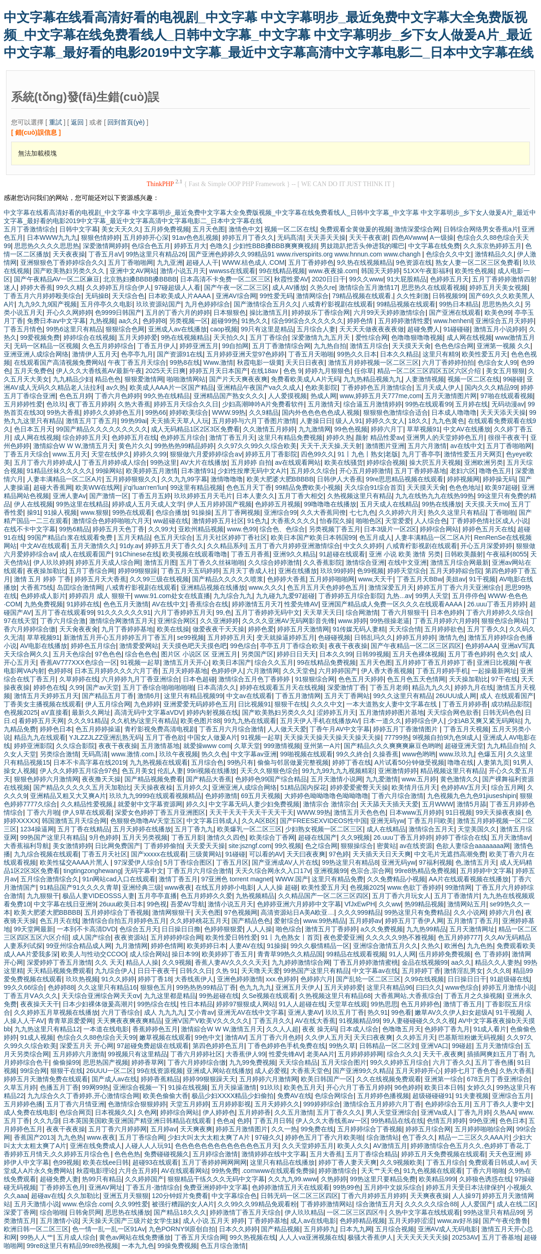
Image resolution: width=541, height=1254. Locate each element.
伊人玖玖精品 (304, 1212)
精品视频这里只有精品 (452, 770)
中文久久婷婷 (362, 545)
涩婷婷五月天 (336, 712)
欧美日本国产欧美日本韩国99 (313, 537)
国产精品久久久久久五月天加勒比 (82, 787)
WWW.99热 (228, 412)
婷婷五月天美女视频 (498, 287)
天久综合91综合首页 (374, 487)
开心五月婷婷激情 (365, 470)
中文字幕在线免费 (434, 246)
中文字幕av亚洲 (254, 754)
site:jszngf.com (250, 845)
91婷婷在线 (83, 604)
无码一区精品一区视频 (46, 345)
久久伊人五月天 (327, 1037)
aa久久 (128, 320)
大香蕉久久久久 (293, 520)
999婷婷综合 (321, 1104)
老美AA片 (320, 1054)
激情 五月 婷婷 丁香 (42, 579)
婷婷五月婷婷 (415, 637)
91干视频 (482, 579)
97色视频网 (240, 912)
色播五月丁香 (59, 1087)
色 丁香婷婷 (491, 954)
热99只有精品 (102, 1179)
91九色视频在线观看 (432, 1170)
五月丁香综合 (268, 337)
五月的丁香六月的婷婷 (177, 312)
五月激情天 (324, 404)
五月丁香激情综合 (30, 229)
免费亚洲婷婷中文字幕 (215, 1187)
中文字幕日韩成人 (212, 820)
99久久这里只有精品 (402, 695)
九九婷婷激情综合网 (301, 962)
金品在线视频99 (425, 962)
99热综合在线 (157, 1004)
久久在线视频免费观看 (388, 1079)
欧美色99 (498, 312)
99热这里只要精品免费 (383, 1179)
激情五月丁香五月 (92, 420)
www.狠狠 (95, 512)
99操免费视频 (177, 1245)
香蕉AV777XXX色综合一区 (78, 662)
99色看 (401, 1012)
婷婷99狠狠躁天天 (209, 1079)
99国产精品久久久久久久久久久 (102, 429)
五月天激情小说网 (336, 779)
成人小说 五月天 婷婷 (214, 1220)
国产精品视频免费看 (153, 779)
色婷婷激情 (221, 795)
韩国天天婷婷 (380, 271)
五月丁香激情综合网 (281, 345)
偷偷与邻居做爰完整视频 (293, 762)
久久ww (390, 904)
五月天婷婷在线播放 (142, 829)
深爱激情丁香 (346, 687)
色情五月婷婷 (446, 1120)
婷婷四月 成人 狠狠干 (100, 595)
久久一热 (284, 1129)
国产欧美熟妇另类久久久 (69, 271)
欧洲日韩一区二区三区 (36, 1229)
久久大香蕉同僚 (323, 512)
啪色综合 (289, 929)
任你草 (363, 370)
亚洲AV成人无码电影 (448, 1229)
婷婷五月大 (190, 246)
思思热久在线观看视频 (433, 287)
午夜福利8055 (506, 554)
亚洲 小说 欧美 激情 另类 (405, 554)
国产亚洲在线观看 (455, 312)
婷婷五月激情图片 (241, 1129)
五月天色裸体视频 (418, 654)
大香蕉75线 (37, 587)
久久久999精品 (359, 912)
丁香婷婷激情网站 (326, 1204)
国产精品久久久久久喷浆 (227, 579)
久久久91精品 (87, 720)
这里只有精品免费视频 (290, 437)
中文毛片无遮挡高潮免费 (449, 854)
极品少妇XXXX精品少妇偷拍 (233, 1095)
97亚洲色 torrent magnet (236, 879)
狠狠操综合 (357, 845)
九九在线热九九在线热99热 (434, 495)
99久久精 (69, 287)
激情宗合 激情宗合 (330, 804)
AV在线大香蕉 (315, 1020)
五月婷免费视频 (166, 229)
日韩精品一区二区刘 (388, 1045)
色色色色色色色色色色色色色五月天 (227, 1145)
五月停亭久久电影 (106, 304)
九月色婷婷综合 (207, 304)
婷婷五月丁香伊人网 (414, 920)
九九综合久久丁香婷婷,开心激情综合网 (83, 1095)
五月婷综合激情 (215, 1154)
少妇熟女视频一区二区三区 (324, 829)
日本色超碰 (199, 679)
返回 (77, 122)
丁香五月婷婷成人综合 (114, 462)
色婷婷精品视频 (362, 1220)
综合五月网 (507, 787)
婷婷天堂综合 (406, 570)
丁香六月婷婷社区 (196, 1054)
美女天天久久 (120, 229)
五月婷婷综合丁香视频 (116, 912)
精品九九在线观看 (40, 737)
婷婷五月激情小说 (508, 987)
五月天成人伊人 (438, 387)
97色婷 (339, 854)
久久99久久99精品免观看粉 (257, 1204)
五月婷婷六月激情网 (268, 1079)
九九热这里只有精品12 (47, 1029)
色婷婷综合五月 (447, 1104)
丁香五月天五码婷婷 (190, 570)
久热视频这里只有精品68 (335, 995)
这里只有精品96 (390, 987)
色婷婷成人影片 (43, 595)
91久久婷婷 (118, 979)
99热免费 (224, 1170)
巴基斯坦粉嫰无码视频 (470, 1037)
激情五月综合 (369, 345)
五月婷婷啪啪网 (331, 579)
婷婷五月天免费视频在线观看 (443, 1154)
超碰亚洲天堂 (464, 745)
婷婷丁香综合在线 (461, 837)
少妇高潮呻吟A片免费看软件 (263, 404)
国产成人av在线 (114, 1079)
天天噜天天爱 (260, 970)
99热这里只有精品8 (350, 862)
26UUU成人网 (456, 695)
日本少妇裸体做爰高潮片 (98, 1004)
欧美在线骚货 (343, 462)
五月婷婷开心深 (145, 237)
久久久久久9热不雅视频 (400, 937)
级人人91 (349, 420)
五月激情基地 (160, 745)
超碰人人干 (202, 262)
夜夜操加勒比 (46, 570)
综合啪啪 (53, 1212)
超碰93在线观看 (155, 1162)
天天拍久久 (229, 337)
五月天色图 (209, 229)
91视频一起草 (140, 662)
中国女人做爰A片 (212, 737)
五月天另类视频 (145, 837)
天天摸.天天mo (486, 504)
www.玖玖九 (456, 754)
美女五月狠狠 (505, 370)
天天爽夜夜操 (429, 1195)
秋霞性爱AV (291, 279)
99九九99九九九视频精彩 (338, 770)
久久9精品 (264, 412)
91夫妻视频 (472, 1095)
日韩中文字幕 (78, 229)
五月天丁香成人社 (248, 570)
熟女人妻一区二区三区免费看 (477, 262)
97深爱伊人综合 (137, 862)
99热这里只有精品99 (493, 1212)
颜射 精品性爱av (379, 437)
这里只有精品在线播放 (282, 1162)
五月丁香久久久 (339, 1112)
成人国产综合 (91, 937)
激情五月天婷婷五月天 (46, 695)
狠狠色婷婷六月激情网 (46, 779)
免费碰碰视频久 (166, 1154)
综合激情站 (383, 1137)
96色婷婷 (407, 1087)
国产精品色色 (250, 920)
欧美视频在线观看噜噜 (194, 554)
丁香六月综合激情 (397, 795)
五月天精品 (134, 537)
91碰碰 (235, 854)
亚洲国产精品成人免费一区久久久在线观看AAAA (392, 604)
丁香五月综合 (445, 1162)
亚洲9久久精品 (294, 554)
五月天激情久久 (93, 545)
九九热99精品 (426, 929)
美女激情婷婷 (72, 845)
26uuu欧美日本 (121, 904)
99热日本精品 (459, 304)
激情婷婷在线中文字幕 (274, 1154)
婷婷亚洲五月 (199, 345)
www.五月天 (70, 454)
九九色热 (480, 945)
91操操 (201, 512)
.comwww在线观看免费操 (278, 1170)
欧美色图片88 (200, 720)
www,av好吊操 (458, 1220)
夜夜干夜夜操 (348, 645)
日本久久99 (336, 654)
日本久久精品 (399, 354)
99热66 (155, 412)
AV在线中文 (169, 604)
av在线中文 (466, 445)
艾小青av (201, 1012)
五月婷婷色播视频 (383, 1095)
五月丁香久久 (486, 629)
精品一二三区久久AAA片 (474, 1137)
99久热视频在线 (253, 1237)
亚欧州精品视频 (201, 529)
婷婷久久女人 (385, 420)
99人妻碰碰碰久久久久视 (419, 1020)
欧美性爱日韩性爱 (231, 937)
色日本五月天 (33, 429)
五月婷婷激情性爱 (404, 320)
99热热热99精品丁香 (206, 987)
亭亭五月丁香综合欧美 (292, 645)
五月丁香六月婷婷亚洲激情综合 (294, 545)
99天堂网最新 (34, 929)
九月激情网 (131, 945)
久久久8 (498, 970)
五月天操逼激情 (233, 1087)
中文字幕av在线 (375, 970)
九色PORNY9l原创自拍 (182, 1229)
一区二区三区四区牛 (356, 1212)
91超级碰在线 (509, 979)
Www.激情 (218, 362)
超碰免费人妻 (59, 1179)
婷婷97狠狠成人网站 (245, 1004)
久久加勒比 (83, 1195)
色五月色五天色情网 (416, 679)
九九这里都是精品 (170, 995)
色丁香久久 (418, 1137)
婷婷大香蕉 (36, 287)
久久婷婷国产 (144, 1179)
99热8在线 (185, 362)
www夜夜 (178, 887)
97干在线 (504, 679)
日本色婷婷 (446, 612)
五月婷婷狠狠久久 (131, 479)
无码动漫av (507, 404)
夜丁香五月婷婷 (91, 404)
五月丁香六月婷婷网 (117, 1129)
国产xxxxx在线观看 (158, 854)
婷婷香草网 (147, 1062)
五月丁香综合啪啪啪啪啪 (158, 687)
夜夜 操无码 (319, 1029)
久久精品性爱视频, (87, 804)
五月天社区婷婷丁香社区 (231, 537)
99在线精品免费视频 (326, 662)
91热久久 (254, 320)
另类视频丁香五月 (335, 529)
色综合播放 (171, 512)
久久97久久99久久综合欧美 (257, 445)
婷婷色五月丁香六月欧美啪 (324, 1137)
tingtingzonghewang (92, 870)
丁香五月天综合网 (200, 1237)
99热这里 (163, 462)
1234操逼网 (37, 829)
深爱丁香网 (20, 1212)
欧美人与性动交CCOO (93, 954)
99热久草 (342, 1045)
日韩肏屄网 (85, 1212)
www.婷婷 (352, 620)
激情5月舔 (471, 804)
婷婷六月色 (505, 912)
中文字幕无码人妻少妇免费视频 (254, 804)
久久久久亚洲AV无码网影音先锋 (288, 620)
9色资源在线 (414, 262)
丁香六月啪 (43, 812)
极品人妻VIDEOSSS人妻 (98, 895)
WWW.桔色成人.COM (253, 262)
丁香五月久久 (272, 1020)
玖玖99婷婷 (337, 570)
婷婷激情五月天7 (256, 604)
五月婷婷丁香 (421, 970)
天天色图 (208, 912)
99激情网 (458, 887)
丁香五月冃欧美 (430, 820)
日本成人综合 (359, 1029)
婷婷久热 (339, 437)
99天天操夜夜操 (499, 812)
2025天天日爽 (165, 370)
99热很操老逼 (390, 620)
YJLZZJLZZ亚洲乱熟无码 (105, 737)
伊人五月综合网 (108, 704)
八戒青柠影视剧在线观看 (337, 304)
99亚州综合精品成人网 (79, 945)
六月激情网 (263, 670)
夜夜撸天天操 (101, 779)
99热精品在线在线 (397, 1120)
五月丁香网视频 (237, 512)
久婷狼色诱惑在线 (485, 1179)
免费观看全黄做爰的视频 (355, 229)
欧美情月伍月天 (414, 787)
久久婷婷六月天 (401, 512)
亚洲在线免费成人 (96, 1145)
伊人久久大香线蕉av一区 (331, 1120)
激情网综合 (312, 295)
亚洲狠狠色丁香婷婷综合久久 (62, 262)
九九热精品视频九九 (372, 379)
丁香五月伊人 (156, 345)
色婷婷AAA (481, 645)
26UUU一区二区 (109, 1070)
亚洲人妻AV (305, 1012)
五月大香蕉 (326, 1154)
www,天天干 (375, 579)
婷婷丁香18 (154, 979)
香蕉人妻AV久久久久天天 (231, 962)
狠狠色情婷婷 (100, 237)
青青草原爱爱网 (70, 1020)
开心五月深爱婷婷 (486, 545)
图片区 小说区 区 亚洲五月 (199, 654)
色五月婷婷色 (420, 1004)
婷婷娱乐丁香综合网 (321, 312)
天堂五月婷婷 (189, 1104)
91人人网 (402, 954)
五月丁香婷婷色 (311, 262)
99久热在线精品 (167, 395)
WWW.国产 (291, 879)
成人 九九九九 (164, 1012)
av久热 (116, 387)
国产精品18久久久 (180, 1212)
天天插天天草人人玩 (179, 420)
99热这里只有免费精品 (417, 912)
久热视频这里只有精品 (359, 495)
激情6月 (149, 695)
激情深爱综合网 (417, 229)
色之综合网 (321, 845)
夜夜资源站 (130, 937)
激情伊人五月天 (95, 354)
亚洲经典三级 (141, 887)
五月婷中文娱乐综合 (393, 1187)
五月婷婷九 (320, 1229)
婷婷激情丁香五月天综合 (245, 1212)
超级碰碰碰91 (432, 1095)
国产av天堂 (102, 687)
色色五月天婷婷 (361, 679)
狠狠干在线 (290, 704)
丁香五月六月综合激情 (231, 729)
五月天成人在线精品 (389, 504)
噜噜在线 (460, 762)
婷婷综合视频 (386, 462)
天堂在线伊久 (110, 454)
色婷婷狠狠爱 (223, 929)
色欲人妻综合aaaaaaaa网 (473, 845)
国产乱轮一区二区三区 (368, 979)
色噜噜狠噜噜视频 (417, 337)
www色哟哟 (418, 754)
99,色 (223, 612)
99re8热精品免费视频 (426, 870)
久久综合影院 (75, 745)
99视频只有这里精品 (137, 1054)
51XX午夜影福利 (428, 271)
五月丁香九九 (193, 829)
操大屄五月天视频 (435, 462)
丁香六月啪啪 (485, 1170)
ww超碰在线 (170, 520)
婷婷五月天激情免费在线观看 (46, 1079)
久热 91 (226, 970)
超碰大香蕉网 (52, 487)
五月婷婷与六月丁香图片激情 (254, 420)
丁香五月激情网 (298, 695)
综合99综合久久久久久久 (308, 320)
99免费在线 (317, 1129)
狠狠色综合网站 (504, 620)
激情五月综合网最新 (459, 562)
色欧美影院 (321, 387)
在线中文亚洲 (407, 562)
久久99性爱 (131, 1204)
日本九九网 (356, 1229)
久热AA (504, 1112)
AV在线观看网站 (184, 1170)
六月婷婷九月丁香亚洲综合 (140, 679)
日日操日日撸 (181, 929)
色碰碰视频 (334, 637)
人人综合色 (431, 520)
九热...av (398, 595)
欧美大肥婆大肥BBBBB (280, 479)
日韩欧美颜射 (463, 554)
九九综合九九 (232, 595)
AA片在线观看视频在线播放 (469, 879)
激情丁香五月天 (232, 437)
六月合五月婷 (137, 1170)
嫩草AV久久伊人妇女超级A (453, 1012)
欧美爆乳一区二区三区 (249, 829)
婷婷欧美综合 (188, 412)
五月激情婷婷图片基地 (391, 712)
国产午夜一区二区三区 (236, 287)
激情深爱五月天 (391, 587)
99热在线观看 (132, 512)
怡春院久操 (336, 520)
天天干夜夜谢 (368, 237)
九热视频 (102, 320)
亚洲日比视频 (496, 662)
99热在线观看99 (428, 404)
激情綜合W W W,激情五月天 (74, 445)
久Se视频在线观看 (268, 995)
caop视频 (223, 329)
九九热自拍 (330, 345)
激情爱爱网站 (138, 645)
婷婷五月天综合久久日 (186, 404)
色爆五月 (491, 754)
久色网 (147, 1112)
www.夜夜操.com (333, 271)
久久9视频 (355, 837)
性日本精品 (196, 1004)
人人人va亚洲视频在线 (311, 1237)
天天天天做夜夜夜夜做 (371, 329)
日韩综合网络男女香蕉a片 (480, 229)
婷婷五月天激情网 (303, 629)
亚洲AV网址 (105, 1187)
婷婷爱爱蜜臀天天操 (359, 787)
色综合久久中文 (448, 254)
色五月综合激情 (223, 1245)
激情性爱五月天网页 (473, 454)
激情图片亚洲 (385, 445)
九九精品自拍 (506, 745)
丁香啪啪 (502, 512)
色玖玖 (56, 404)
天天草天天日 (322, 612)
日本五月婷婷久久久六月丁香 (117, 670)
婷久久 (195, 804)
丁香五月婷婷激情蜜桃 (365, 962)
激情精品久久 (494, 254)
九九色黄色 (448, 420)
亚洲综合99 (280, 512)
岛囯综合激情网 (79, 587)
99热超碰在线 (219, 995)
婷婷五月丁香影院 (271, 454)
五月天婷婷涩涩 (411, 1220)
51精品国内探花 (303, 787)
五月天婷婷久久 (277, 1104)
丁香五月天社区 (104, 854)
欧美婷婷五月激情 (152, 470)
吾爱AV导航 (187, 904)
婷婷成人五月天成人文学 (147, 504)
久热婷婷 (334, 1179)
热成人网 (323, 395)
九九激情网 (314, 429)
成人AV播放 (289, 287)
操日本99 (185, 954)
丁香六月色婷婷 (117, 395)
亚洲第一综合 (443, 1079)
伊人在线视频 (33, 504)
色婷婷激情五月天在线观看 (291, 1187)
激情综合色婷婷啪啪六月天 (111, 520)
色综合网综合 (334, 1095)
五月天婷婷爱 (137, 337)
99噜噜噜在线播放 (330, 504)
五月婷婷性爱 (23, 404)
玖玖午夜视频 (178, 754)
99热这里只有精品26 (156, 254)
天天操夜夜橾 (153, 787)
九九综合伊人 (114, 970)
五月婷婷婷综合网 (176, 937)
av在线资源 (415, 845)
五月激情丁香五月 (473, 920)
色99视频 (370, 570)
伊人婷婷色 (219, 1112)
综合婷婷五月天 (85, 437)
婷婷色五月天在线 (488, 529)
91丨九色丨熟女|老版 (367, 454)
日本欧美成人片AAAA (180, 295)
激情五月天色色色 (360, 812)
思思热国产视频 (105, 1062)
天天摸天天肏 (411, 345)
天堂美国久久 (477, 829)
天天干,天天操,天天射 (331, 445)
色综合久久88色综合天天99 (96, 1037)
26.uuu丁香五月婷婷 (496, 604)
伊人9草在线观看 (87, 812)
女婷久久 (480, 1087)
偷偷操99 (66, 1062)
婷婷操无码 (499, 479)
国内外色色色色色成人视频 (321, 412)
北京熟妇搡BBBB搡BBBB (140, 279)
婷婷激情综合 (337, 1170)
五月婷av (163, 1129)
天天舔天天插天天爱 (389, 804)
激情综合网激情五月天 (121, 620)
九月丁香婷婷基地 (127, 629)
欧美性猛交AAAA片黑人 (75, 862)
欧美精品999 (437, 1179)
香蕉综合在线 (208, 604)
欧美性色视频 (474, 271)
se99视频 (190, 637)
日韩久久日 (196, 970)
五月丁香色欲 (164, 737)
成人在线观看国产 (86, 554)
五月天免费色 (33, 370)
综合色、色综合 (282, 529)
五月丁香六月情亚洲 (75, 1104)
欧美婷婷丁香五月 (228, 954)
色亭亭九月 (137, 354)
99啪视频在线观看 (306, 754)
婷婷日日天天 (296, 654)
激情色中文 (245, 229)
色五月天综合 (173, 537)
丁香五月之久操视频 (473, 995)
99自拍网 (235, 345)
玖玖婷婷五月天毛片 (203, 495)
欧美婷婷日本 (206, 945)
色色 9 (292, 370)
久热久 (431, 945)
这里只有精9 (441, 354)
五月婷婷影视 (231, 1104)
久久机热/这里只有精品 (144, 720)
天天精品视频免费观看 (59, 970)
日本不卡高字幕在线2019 (89, 762)
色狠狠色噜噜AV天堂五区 (146, 820)
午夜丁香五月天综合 (137, 362)
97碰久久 (268, 1137)
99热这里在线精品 (82, 504)
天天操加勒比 (468, 679)
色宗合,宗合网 (370, 870)
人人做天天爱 (286, 729)
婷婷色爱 (261, 629)
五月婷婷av (365, 920)
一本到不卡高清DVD (86, 929)
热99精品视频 (424, 904)
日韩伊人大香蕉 (339, 479)
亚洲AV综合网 (236, 295)
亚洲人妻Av (69, 495)
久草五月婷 (20, 1087)
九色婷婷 (147, 704)
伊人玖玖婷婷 (52, 562)
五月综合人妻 (316, 329)
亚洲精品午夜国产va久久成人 (259, 387)
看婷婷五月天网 (41, 720)
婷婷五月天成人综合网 (107, 562)
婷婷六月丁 (387, 429)
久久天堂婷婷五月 (308, 1145)
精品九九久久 (431, 687)
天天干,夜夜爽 (443, 1054)
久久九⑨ (46, 1120)
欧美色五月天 (303, 1087)
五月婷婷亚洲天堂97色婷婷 (245, 354)
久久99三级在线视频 (159, 579)
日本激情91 (197, 470)
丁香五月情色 (23, 329)
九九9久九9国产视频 (47, 304)
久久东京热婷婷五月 (492, 246)
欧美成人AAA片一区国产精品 (172, 387)
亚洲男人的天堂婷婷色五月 (445, 437)
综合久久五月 (274, 662)
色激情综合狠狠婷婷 (137, 1104)
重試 (55, 122)
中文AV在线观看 (44, 545)
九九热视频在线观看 (159, 762)
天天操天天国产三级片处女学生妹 (130, 1220)
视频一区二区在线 (290, 229)
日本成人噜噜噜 (454, 412)
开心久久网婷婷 (69, 312)
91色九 (257, 520)
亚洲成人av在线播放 (177, 329)
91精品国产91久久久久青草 (79, 887)
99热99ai (134, 420)
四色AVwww (409, 237)
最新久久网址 (91, 712)
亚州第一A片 (322, 745)
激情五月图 (160, 562)
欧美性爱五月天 (484, 354)
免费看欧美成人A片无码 (305, 379)
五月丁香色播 (494, 1062)
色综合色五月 (150, 246)
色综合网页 (75, 1112)
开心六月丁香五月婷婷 (358, 1087)
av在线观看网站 (298, 462)
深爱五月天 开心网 (86, 1045)
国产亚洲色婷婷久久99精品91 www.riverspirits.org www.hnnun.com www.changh (305, 254)
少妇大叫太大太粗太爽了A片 (209, 1137)
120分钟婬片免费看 (180, 1195)
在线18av (265, 370)
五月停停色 (468, 595)
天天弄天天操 (326, 237)
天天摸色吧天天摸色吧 (194, 645)
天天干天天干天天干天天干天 (251, 812)
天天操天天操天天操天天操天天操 (332, 737)
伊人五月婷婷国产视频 (219, 504)
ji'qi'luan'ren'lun (145, 487)
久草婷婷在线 (78, 679)
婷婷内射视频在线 (212, 712)
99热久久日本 (357, 354)
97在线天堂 (20, 620)
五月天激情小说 (36, 1204)
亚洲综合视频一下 (139, 1087)
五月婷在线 (471, 404)
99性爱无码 (276, 295)
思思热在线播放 (127, 1212)
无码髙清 (290, 237)
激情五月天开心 (186, 662)
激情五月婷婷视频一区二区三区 (373, 362)
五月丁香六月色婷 (275, 1037)
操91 (34, 512)
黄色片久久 (134, 445)
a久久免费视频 (382, 929)
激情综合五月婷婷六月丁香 (382, 1104)
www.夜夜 (101, 1137)
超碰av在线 (47, 1195)
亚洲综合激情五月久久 (385, 945)
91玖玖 (270, 1087)
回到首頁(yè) (125, 122)
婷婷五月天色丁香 (118, 529)
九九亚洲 (170, 262)
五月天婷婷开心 (418, 1070)
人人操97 (465, 1195)
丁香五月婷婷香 (465, 704)
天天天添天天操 (503, 412)
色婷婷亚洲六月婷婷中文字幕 (299, 904)
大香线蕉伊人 (193, 979)
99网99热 (95, 1087)
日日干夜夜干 (156, 970)
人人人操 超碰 (277, 887)
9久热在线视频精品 (364, 262)
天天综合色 (128, 295)
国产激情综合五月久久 (266, 304)
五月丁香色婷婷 (470, 654)
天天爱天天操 (205, 845)
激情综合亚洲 (365, 562)
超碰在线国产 (317, 837)
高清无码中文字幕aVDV (148, 712)
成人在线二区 (516, 1204)
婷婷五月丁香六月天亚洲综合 (459, 587)
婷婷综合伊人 (424, 720)
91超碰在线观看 (342, 554)
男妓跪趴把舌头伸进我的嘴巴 (362, 246)
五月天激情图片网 (451, 395)
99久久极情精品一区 (320, 945)
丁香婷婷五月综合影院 (350, 595)
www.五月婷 (419, 779)
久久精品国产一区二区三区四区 (323, 895)
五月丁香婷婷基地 (420, 470)
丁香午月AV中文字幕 (340, 729)
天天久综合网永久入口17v (273, 870)
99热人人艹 (37, 1237)
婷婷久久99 (150, 454)
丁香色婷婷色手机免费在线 (286, 1045)
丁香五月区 (232, 862)
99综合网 (33, 1070)
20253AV (465, 1237)
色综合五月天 (138, 929)
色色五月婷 (75, 395)
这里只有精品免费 (337, 879)
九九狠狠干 (43, 895)
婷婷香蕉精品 (160, 1079)
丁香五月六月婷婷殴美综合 (42, 295)
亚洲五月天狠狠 (126, 1195)
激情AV (235, 1037)
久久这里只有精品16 (107, 987)
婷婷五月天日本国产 (218, 370)
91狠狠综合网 (315, 679)
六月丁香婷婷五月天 (183, 612)
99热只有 (240, 762)
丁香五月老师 (389, 687)
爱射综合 (287, 920)
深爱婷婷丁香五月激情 (59, 962)
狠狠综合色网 (125, 329)
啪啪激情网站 (186, 379)
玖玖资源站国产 (158, 304)
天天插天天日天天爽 (382, 854)
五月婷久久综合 (313, 470)
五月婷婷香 (254, 1112)
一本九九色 (138, 1245)
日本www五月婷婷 (415, 812)
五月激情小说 (59, 1220)
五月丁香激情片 (456, 895)
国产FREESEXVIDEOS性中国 (323, 820)
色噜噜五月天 (401, 1029)
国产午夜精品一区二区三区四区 (416, 645)
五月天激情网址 (472, 929)
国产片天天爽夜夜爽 (238, 379)
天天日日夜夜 (305, 362)
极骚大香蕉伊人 (370, 1237)
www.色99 (241, 529)
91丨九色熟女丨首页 (290, 937)
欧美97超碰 (501, 487)
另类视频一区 (188, 320)
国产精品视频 (280, 1229)
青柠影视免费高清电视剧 (160, 729)
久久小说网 (470, 912)
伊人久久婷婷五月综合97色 (79, 770)
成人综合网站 (149, 954)
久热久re (322, 287)
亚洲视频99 (330, 870)
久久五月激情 (293, 1112)
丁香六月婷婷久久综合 (498, 612)
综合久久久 (403, 1054)
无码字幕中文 (143, 870)
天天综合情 (405, 629)
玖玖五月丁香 (344, 1012)
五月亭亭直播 (157, 895)
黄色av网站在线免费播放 (135, 1237)
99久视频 (288, 845)
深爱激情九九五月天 (322, 337)
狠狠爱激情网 (143, 379)
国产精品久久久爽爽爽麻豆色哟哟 (392, 745)
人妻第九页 (493, 762)
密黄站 (386, 845)
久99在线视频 (424, 979)
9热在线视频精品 (185, 337)
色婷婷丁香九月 (447, 1029)
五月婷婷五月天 (230, 637)
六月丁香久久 (452, 1062)
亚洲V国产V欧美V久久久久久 (207, 1020)
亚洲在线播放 (297, 570)
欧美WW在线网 (97, 487)
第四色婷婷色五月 (218, 1045)
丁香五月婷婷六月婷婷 (445, 620)
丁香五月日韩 (272, 1120)
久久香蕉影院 (322, 562)
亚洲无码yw (387, 820)
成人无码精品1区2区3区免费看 (195, 429)
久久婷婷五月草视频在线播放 (56, 1012)
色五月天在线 (59, 920)
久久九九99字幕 (184, 479)
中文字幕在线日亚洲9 (65, 904)
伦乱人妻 (170, 770)
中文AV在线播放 (467, 429)
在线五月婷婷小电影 (224, 887)
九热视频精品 (255, 895)
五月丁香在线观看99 (64, 612)
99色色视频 (350, 429)
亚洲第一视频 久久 (503, 345)
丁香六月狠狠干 (404, 612)
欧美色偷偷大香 (165, 1095)
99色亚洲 (482, 1120)
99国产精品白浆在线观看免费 (70, 537)
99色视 (157, 904)
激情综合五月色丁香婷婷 (255, 679)
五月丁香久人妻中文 (502, 1104)
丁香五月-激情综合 (153, 1187)
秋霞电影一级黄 (259, 362)
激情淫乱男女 (463, 970)
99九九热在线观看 (250, 720)
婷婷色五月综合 (93, 645)
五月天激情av (510, 837)
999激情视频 (281, 745)
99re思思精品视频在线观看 (404, 479)
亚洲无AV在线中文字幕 (251, 1012)
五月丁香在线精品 (83, 829)
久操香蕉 (385, 754)
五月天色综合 (72, 654)
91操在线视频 (188, 1087)
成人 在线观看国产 (507, 695)
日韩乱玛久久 (373, 637)
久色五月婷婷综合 (108, 345)
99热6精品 (74, 529)
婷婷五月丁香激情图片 (406, 729)
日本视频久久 (114, 1112)
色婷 (243, 1120)
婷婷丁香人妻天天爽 (347, 1162)
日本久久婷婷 (238, 1229)
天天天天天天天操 (422, 1237)
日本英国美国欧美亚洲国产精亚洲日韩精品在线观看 (137, 1120)
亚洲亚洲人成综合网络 (36, 354)
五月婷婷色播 (23, 1104)
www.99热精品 (324, 920)
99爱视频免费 (40, 337)
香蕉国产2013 (34, 1137)
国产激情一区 (108, 495)
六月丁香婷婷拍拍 (448, 362)
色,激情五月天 (475, 862)
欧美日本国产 (231, 662)
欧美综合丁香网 (272, 837)
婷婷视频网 (463, 479)
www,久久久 (266, 587)
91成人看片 (490, 1029)
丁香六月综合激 (63, 620)
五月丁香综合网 (91, 570)
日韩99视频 (372, 654)
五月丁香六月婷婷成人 (46, 462)
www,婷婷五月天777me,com (381, 395)
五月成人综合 (76, 1237)
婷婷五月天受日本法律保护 (465, 1187)
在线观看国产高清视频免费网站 (59, 362)
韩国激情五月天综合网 (74, 820)
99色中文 (208, 1037)
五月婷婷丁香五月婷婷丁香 (434, 662)
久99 (76, 687)
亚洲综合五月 (511, 1095)
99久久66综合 (24, 987)
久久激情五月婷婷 (269, 429)
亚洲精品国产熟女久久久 (229, 395)
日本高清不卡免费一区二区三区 (225, 279)
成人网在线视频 (469, 337)
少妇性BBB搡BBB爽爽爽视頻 (275, 246)
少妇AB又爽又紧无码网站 (484, 720)
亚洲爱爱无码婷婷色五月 (199, 704)
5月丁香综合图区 (187, 862)
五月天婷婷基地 (184, 670)
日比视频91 (254, 704)
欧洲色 (454, 945)
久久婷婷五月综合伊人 (118, 287)
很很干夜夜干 (507, 437)
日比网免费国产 (117, 845)
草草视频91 (423, 429)
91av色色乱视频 (195, 237)
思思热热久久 (501, 304)
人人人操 (259, 929)
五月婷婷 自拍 (251, 462)
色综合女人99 (497, 362)
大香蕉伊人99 (246, 1054)
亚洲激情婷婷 (397, 770)
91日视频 (459, 812)
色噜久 (219, 246)
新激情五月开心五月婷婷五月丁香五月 (118, 637)
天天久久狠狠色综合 (269, 770)
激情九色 (452, 637)
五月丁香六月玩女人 (401, 895)
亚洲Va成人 (437, 1112)
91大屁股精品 (407, 279)
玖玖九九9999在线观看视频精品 (155, 795)
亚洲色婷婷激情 (239, 979)
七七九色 (362, 512)
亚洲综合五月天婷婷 (504, 320)
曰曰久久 (429, 987)
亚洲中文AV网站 (133, 271)
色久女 (506, 654)
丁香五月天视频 (466, 729)
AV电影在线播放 (44, 645)
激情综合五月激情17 (368, 287)
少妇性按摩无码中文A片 (252, 470)
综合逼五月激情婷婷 (372, 404)
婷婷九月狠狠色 (327, 370)
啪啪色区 (369, 520)
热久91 (377, 1012)
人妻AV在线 (246, 945)
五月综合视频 (394, 1229)
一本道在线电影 (106, 1029)
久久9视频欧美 (401, 1162)
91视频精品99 (359, 1020)
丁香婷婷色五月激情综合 (376, 387)
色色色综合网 (454, 345)
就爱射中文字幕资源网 (150, 804)
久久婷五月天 (415, 1037)
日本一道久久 (382, 720)
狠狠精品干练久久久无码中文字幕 (216, 1179)
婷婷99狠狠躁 (138, 570)
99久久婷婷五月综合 (399, 1062)
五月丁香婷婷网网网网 (214, 1162)
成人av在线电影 (313, 1220)
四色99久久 (317, 454)
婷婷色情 (361, 320)
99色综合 (243, 645)
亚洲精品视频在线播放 (212, 587)
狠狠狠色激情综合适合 (395, 412)
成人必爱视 (271, 1070)
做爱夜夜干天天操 (218, 629)
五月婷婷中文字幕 (486, 870)
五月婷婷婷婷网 (360, 1054)
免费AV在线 (294, 1095)
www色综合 (462, 987)
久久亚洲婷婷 (219, 620)
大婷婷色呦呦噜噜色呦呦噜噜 (326, 795)
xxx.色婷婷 (281, 979)
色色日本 (512, 1120)
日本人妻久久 (255, 495)
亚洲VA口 (434, 1045)
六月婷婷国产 (337, 670)
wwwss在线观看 (232, 271)
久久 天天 (109, 962)
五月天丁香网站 (347, 695)
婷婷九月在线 (473, 687)
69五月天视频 (260, 795)
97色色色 (108, 654)
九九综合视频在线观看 (46, 854)
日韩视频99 (449, 295)
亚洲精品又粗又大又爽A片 (68, 795)
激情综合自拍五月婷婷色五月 (124, 920)
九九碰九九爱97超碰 (285, 595)
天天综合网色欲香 (453, 712)
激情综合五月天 (431, 829)
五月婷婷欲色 (443, 629)
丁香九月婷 (474, 1112)
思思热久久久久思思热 (46, 246)
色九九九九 (255, 987)
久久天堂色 (299, 670)
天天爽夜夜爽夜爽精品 (129, 1020)
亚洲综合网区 (176, 620)
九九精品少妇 (72, 379)
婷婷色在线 (49, 687)
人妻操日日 (316, 420)
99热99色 (347, 1187)
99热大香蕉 (63, 412)
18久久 (418, 420)
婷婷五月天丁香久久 (174, 545)
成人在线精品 (386, 829)
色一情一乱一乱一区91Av (108, 1229)
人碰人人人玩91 (148, 1145)
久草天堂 (247, 745)
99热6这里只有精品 (74, 329)
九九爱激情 (382, 779)
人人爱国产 (476, 1204)
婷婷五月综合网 (428, 1129)
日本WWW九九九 (52, 237)
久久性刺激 (413, 295)
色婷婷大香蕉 (286, 579)
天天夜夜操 (69, 254)
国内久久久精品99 (491, 387)
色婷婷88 (61, 987)
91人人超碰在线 (302, 1004)
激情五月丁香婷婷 (331, 929)
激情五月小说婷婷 (499, 329)
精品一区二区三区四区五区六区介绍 (430, 370)
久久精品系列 (226, 545)
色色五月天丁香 (249, 487)
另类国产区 (257, 654)
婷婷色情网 (167, 945)
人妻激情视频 (424, 379)
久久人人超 (282, 1029)
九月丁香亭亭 (421, 454)
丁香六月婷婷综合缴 (197, 1062)
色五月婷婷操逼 (98, 729)
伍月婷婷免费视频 (445, 954)
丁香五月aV (105, 254)
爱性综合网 (371, 337)
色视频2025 (20, 712)
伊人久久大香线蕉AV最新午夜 (99, 370)
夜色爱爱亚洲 (342, 937)
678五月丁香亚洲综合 (498, 1079)
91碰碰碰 (456, 329)
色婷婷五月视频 (277, 504)
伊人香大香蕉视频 (387, 670)
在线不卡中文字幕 (30, 529)
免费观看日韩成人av (497, 1162)
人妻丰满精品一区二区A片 (64, 479)
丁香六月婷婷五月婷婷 (374, 1195)
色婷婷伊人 (227, 670)
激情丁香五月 (178, 879)
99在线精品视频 (282, 271)
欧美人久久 (353, 1145)
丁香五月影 (187, 837)
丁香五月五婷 (151, 495)
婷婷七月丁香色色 (470, 1070)
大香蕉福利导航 (26, 845)
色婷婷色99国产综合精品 (271, 779)
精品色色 (108, 379)
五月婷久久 (192, 787)
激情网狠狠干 (171, 912)
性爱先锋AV (301, 604)
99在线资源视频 (160, 1070)
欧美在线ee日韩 (106, 1162)
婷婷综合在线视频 (89, 337)
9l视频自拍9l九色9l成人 (445, 737)
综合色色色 (141, 654)
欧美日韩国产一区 (327, 1079)
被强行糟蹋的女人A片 (183, 1204)
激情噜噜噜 (227, 479)
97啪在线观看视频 (506, 395)
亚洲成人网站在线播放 (219, 1070)
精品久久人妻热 (497, 962)
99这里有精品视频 (196, 487)
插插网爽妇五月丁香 (496, 1054)
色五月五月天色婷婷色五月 (326, 587)
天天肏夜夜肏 (78, 629)
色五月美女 (138, 770)
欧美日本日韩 (443, 1087)
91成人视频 (37, 1037)
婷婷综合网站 (439, 529)
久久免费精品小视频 (396, 879)
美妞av (456, 579)
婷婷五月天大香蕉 (100, 579)
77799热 (397, 737)
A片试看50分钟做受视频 (409, 762)
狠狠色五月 (156, 987)
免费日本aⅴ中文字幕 (56, 320)
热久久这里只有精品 (457, 512)
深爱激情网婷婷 (105, 246)
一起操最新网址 (494, 670)
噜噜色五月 (495, 470)
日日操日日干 (467, 979)
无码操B (97, 295)
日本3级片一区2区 (390, 529)
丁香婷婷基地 (267, 1220)
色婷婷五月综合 (182, 437)
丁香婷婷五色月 (62, 1187)
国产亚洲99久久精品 (362, 1070)
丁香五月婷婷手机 (442, 670)
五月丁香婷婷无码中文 (267, 612)
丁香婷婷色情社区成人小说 (489, 520)
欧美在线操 (173, 629)
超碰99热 (224, 320)
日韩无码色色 (502, 712)
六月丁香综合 (120, 1012)
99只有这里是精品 (267, 329)
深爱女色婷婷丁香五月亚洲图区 (160, 812)
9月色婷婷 (104, 837)
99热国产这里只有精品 (53, 837)
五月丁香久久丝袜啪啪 (212, 562)
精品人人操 (142, 962)
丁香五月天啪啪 (311, 354)
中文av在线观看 (249, 695)
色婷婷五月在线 (134, 437)
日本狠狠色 (229, 312)
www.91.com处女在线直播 (172, 595)
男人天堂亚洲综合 (391, 1112)
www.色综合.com (87, 1204)
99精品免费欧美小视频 (308, 487)
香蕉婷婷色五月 (155, 1029)
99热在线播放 (441, 504)
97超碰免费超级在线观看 (153, 1045)
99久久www (366, 279)
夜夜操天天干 (39, 1004)
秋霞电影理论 (95, 1170)
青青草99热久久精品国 (290, 954)
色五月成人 (375, 537)
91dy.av (130, 545)
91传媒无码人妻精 (359, 629)
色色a (225, 1120)
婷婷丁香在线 (351, 762)
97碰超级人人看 (178, 287)
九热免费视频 (43, 604)
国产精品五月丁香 (108, 695)
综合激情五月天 (378, 1204)
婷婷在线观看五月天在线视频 (282, 687)
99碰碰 (513, 379)
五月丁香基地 (501, 1237)
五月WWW (438, 804)
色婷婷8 (154, 320)
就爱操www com (207, 745)
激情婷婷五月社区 (218, 520)
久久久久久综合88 (430, 1204)
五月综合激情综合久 (49, 879)
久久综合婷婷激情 (274, 562)
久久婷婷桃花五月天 (199, 920)
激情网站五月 (467, 904)
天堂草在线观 (347, 1004)
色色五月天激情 (126, 604)
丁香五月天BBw (419, 579)
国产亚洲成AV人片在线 (285, 862)
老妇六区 (463, 470)
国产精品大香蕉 (208, 779)
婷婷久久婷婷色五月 (112, 412)
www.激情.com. (134, 754)
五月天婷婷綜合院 (455, 570)
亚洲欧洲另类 (483, 462)
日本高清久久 (216, 687)
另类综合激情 (59, 754)
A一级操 (442, 237)
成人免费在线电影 (30, 1112)
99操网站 (109, 470)
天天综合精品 (298, 1062)
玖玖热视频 (82, 979)
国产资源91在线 (180, 354)
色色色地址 (465, 487)
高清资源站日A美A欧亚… (297, 912)
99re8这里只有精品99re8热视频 (72, 1245)
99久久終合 (352, 754)
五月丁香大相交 (300, 495)
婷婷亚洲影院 (33, 745)
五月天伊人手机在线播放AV (320, 720)
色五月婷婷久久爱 (206, 895)
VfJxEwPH (359, 904)
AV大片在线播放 (204, 462)
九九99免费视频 (252, 1062)
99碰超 (462, 1045)
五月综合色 (207, 762)
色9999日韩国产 (118, 312)
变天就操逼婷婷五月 (285, 637)
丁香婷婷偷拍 (163, 845)
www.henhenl (453, 320)
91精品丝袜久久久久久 (60, 470)
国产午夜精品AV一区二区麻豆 (57, 279)
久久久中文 (327, 704)
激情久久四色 (226, 837)
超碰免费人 (423, 329)
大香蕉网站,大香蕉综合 (407, 995)
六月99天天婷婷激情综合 (390, 312)
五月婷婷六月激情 (79, 1054)
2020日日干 (329, 279)
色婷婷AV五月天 (464, 787)
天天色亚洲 (505, 1154)
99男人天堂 (431, 595)
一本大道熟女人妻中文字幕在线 (392, 704)
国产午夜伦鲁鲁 (505, 1220)
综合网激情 (362, 612)
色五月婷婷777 (459, 937)
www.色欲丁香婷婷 (414, 887)
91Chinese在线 (137, 554)
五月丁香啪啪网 (130, 262)
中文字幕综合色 (234, 1195)
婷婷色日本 (56, 729)
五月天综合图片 (344, 1062)
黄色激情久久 (459, 779)
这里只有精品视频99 (193, 695)
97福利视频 (435, 862)
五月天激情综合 (498, 1045)
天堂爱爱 (398, 520)
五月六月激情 (427, 445)
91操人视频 (60, 512)
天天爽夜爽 (196, 1129)
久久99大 (161, 529)
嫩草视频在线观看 (165, 1037)
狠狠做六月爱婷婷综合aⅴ (206, 454)
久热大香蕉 (134, 404)
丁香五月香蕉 (250, 554)
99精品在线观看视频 (356, 954)
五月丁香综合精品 (372, 1154)
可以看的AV (266, 854)
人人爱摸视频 (287, 395)
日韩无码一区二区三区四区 (299, 1195)
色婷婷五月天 (449, 279)
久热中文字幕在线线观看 (424, 1212)
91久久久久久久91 (123, 612)
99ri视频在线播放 (211, 770)
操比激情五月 (268, 312)
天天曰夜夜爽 (305, 854)
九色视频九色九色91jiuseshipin (471, 795)
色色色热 (127, 1154)
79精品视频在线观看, (362, 295)
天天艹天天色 (380, 1170)
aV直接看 (54, 712)
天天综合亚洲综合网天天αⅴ (101, 995)
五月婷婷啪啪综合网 (483, 1129)
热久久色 (214, 754)
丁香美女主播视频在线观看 (42, 704)
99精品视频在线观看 (406, 304)
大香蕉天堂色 (310, 1070)
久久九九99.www (292, 1179)
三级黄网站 (205, 854)
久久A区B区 (259, 820)
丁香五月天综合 (26, 454)
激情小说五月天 (182, 271)
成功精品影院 (510, 704)
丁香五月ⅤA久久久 (31, 995)
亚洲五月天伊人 (298, 987)
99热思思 (384, 1004)
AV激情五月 (390, 1145)
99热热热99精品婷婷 (184, 445)
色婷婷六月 (316, 979)
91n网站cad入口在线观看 (118, 879)
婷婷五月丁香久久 (248, 237)
